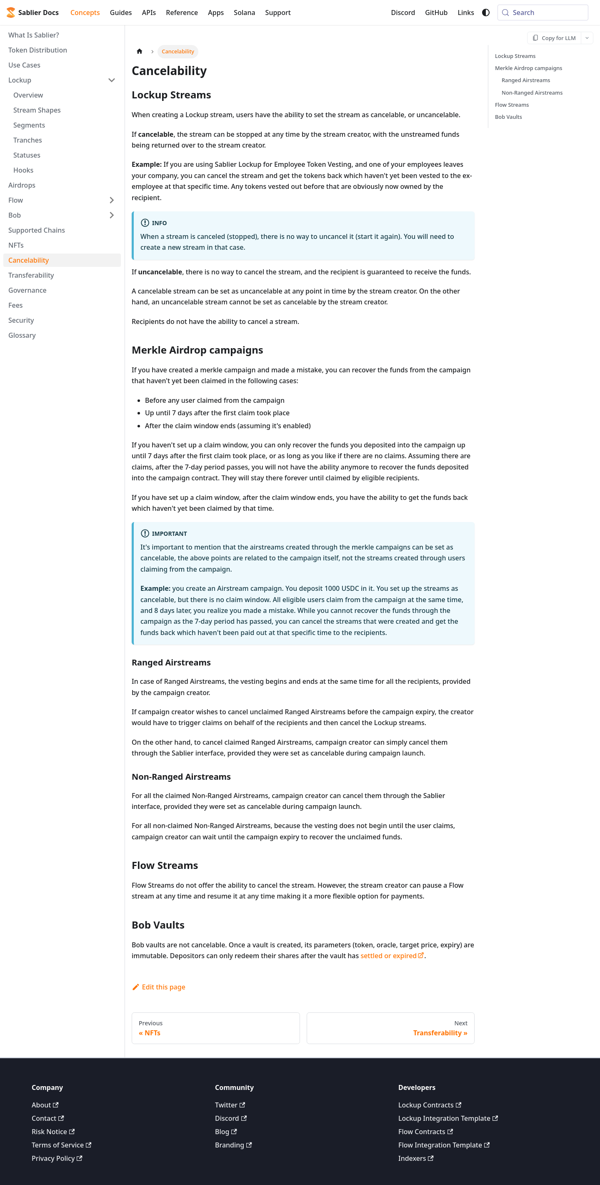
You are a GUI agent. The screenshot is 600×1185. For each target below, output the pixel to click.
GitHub (436, 12)
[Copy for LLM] (554, 38)
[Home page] (140, 51)
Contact (48, 1118)
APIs (149, 12)
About (45, 1105)
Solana (244, 12)
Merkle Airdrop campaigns (528, 68)
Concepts (85, 12)
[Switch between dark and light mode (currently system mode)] (485, 12)
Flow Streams (512, 104)
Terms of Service (61, 1145)
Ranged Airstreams (526, 80)
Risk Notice (53, 1131)
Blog (226, 1131)
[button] (62, 80)
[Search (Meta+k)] (543, 12)
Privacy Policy (57, 1158)
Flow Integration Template (444, 1145)
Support (278, 12)
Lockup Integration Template (448, 1118)
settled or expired (392, 955)
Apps (216, 12)
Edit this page (158, 987)
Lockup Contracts (429, 1105)
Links (466, 12)
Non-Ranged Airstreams (532, 92)
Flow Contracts (425, 1131)
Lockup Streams (515, 56)
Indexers (416, 1158)
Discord (403, 12)
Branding (233, 1145)
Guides (121, 12)
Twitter (230, 1105)
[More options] (587, 38)
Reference (182, 12)
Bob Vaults (508, 117)
